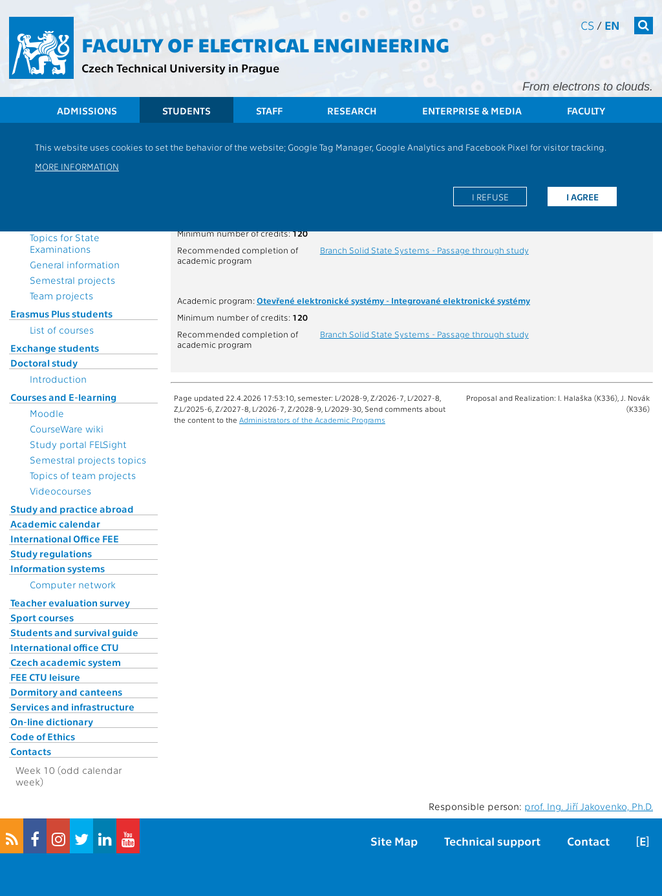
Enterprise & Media (472, 110)
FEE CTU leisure (45, 677)
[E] (642, 841)
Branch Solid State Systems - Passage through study (424, 249)
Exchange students (54, 348)
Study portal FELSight (78, 444)
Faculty (586, 110)
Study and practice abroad (72, 509)
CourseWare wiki (66, 428)
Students (186, 110)
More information (77, 166)
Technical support (492, 841)
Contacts (30, 751)
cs (587, 25)
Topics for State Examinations (65, 243)
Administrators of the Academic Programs (312, 419)
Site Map (394, 841)
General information (75, 264)
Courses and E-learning (63, 397)
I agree (582, 196)
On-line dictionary (51, 721)
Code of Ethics (42, 736)
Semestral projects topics (88, 459)
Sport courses (42, 617)
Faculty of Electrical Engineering (265, 44)
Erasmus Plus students (61, 313)
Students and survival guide (74, 632)
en (612, 25)
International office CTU (64, 647)
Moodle (47, 413)
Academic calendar (55, 523)
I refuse (490, 196)
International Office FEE (64, 538)
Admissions (87, 110)
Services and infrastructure (72, 706)
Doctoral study (44, 362)
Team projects (61, 295)
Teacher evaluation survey (70, 602)
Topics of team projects (83, 475)
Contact (588, 841)
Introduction (58, 379)
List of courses (62, 330)
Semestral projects (72, 280)
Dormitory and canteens (66, 692)
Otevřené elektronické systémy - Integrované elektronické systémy (393, 300)
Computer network (73, 584)
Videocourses (60, 490)
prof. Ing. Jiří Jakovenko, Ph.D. (588, 806)
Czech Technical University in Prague (180, 67)
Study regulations (51, 553)
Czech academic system (65, 662)
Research (352, 110)
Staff (269, 110)
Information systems (57, 568)
